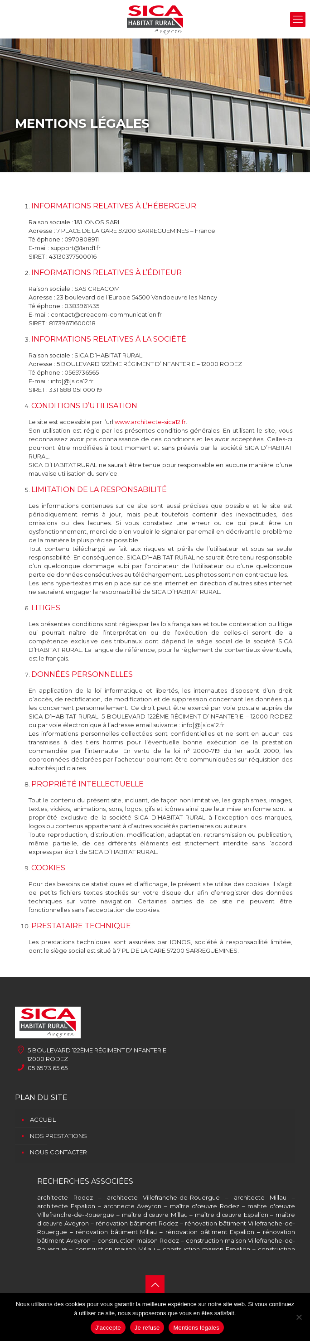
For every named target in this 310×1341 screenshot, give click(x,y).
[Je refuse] (298, 1317)
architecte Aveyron (133, 1206)
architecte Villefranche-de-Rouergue (163, 1197)
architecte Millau (260, 1197)
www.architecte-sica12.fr (150, 421)
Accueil (43, 1119)
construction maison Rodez (138, 1240)
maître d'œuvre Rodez (204, 1206)
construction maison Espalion (206, 1249)
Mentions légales (196, 1327)
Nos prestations (58, 1135)
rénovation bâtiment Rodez (137, 1223)
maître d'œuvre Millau (155, 1214)
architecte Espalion (66, 1206)
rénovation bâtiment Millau (116, 1231)
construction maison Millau (115, 1249)
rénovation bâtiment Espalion (210, 1231)
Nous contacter (58, 1152)
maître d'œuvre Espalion (231, 1214)
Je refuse (147, 1327)
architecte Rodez (65, 1197)
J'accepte (108, 1327)
